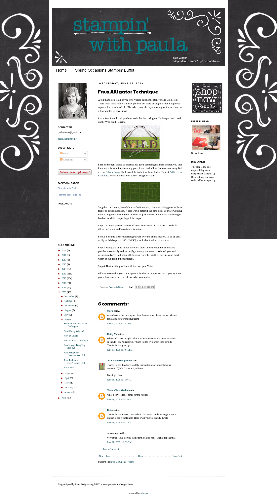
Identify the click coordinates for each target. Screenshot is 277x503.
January (68, 392)
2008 (64, 398)
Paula (111, 287)
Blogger (144, 493)
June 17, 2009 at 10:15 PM (120, 349)
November (69, 296)
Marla (110, 310)
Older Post (177, 456)
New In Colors (71, 335)
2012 (64, 278)
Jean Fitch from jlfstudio (119, 360)
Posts (64, 153)
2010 (64, 287)
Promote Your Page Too (69, 195)
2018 (64, 255)
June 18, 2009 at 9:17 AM (119, 422)
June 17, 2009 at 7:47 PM (119, 323)
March (67, 382)
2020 (64, 250)
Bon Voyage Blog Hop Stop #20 (75, 346)
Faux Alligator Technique (76, 340)
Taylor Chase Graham (118, 390)
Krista (110, 410)
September (69, 305)
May (66, 373)
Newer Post (104, 456)
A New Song (112, 171)
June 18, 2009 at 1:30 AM (119, 379)
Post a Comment (111, 449)
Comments (66, 159)
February (69, 387)
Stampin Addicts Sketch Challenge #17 (75, 325)
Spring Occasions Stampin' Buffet (104, 70)
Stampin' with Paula (67, 188)
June (66, 319)
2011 (64, 283)
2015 (64, 264)
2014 (64, 269)
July (66, 314)
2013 (64, 273)
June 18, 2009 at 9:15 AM (119, 399)
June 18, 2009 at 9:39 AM (119, 442)
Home (61, 70)
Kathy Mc (112, 334)
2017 (64, 259)
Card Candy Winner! (74, 331)
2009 (64, 292)
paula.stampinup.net (67, 138)
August (68, 310)
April (67, 378)
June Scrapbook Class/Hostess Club (74, 354)
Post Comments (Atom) (122, 461)
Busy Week (69, 367)
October (68, 301)
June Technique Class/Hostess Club (74, 361)
